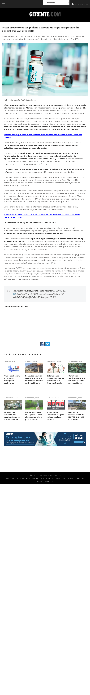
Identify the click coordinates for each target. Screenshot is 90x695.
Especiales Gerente (45, 481)
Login (86, 4)
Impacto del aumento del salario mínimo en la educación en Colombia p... (12, 416)
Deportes (80, 478)
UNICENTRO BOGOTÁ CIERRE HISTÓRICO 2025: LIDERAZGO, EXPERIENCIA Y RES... (76, 416)
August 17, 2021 (50, 297)
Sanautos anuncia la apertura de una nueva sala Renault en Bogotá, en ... (34, 379)
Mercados (26, 478)
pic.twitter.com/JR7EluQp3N (51, 294)
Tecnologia (49, 478)
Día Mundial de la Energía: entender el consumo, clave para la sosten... (33, 416)
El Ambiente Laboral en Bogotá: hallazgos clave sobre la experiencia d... (55, 416)
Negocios (15, 478)
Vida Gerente (68, 478)
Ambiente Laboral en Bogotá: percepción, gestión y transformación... (12, 379)
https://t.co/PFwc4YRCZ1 (26, 294)
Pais (7, 478)
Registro (78, 4)
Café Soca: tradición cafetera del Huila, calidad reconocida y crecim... (76, 379)
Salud (58, 478)
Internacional (37, 478)
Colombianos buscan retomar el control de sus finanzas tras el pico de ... (55, 379)
